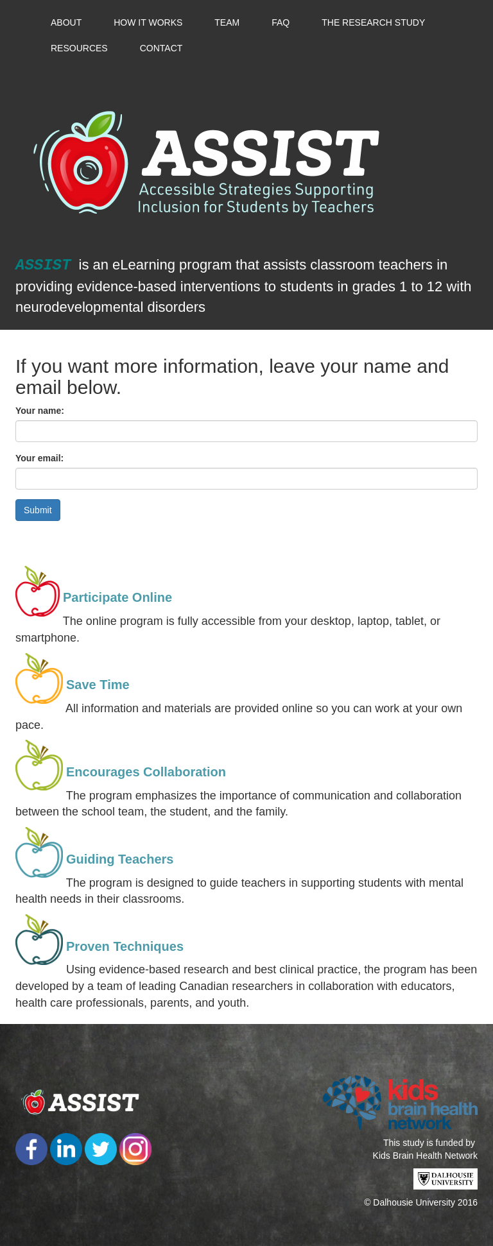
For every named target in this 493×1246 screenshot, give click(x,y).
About (66, 22)
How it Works (148, 22)
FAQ (281, 22)
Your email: (39, 458)
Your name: (39, 410)
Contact (161, 48)
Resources (79, 48)
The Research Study (373, 22)
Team (226, 22)
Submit (38, 510)
